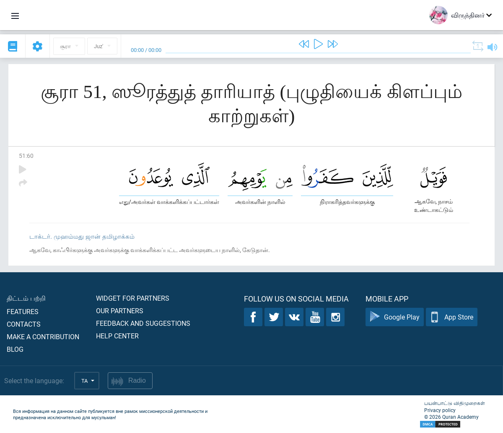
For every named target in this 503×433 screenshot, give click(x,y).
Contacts (24, 324)
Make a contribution (43, 336)
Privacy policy (440, 410)
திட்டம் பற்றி (26, 298)
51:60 (26, 156)
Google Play (395, 317)
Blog (15, 349)
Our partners (119, 310)
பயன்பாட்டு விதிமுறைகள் (454, 402)
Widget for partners (132, 298)
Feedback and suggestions (143, 323)
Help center (117, 335)
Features (23, 311)
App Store (451, 317)
